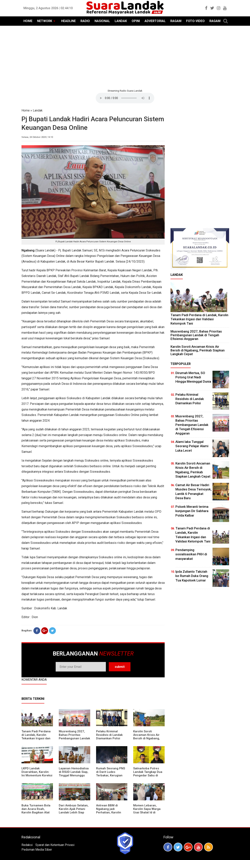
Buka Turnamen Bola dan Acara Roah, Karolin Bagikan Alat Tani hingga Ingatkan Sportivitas (36, 812)
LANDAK (121, 21)
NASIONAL (102, 21)
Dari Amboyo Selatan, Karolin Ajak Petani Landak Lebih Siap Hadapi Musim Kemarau (73, 812)
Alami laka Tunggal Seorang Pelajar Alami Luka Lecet (191, 446)
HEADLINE (68, 21)
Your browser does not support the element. (125, 98)
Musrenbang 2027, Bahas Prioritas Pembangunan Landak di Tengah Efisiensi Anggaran (74, 738)
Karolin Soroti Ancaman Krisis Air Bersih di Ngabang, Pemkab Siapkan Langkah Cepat (146, 738)
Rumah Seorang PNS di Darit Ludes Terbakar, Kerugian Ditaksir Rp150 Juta (110, 774)
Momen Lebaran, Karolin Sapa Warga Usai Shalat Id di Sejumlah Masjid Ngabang (147, 812)
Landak (38, 110)
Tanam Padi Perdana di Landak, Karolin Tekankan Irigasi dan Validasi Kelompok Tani (36, 738)
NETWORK (44, 21)
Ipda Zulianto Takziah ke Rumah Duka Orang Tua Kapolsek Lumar (191, 576)
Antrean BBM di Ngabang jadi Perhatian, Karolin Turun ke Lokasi (108, 811)
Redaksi (27, 845)
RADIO (85, 21)
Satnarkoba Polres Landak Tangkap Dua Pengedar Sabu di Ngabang (147, 774)
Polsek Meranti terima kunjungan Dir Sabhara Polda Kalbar (191, 511)
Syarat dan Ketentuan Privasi (54, 845)
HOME (27, 21)
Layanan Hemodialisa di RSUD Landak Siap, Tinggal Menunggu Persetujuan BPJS (74, 774)
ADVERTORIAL (155, 21)
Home (25, 110)
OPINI (136, 21)
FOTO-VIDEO (195, 21)
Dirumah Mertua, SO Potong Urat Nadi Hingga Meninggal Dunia (193, 377)
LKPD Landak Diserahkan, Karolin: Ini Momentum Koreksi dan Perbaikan (36, 774)
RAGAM (175, 21)
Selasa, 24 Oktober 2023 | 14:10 (37, 137)
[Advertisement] (125, 57)
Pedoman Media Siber (36, 849)
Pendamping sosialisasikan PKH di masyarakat (191, 554)
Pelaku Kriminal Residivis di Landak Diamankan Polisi (109, 735)
